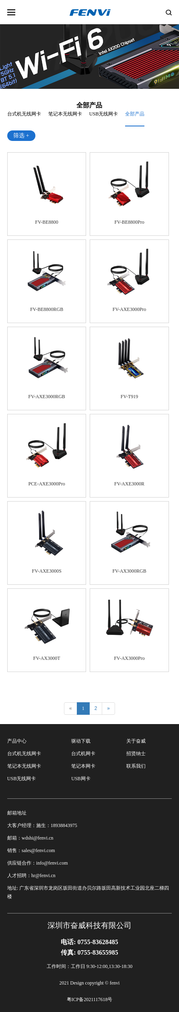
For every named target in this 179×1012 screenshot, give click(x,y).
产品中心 (17, 741)
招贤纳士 (136, 753)
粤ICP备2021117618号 (90, 999)
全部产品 (134, 114)
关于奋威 (136, 741)
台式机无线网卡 (24, 114)
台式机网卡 (83, 753)
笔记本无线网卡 (65, 114)
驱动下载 (81, 741)
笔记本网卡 (83, 766)
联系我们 (136, 766)
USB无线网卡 (103, 114)
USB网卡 (80, 778)
